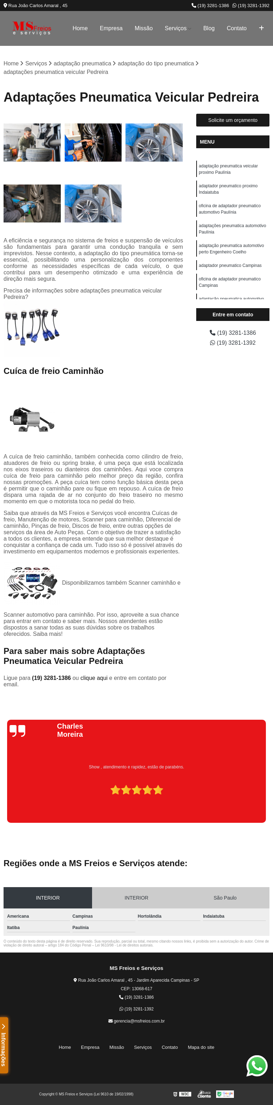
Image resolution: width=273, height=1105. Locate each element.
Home (80, 28)
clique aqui (94, 678)
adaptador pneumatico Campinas (230, 265)
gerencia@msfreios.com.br (136, 1021)
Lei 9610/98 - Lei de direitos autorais (123, 945)
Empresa (111, 28)
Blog (209, 28)
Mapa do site (201, 1047)
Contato (237, 28)
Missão (144, 28)
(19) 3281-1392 (250, 5)
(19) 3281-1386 (210, 5)
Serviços (176, 28)
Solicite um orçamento (233, 120)
